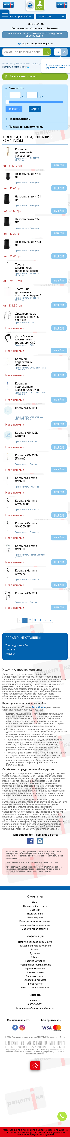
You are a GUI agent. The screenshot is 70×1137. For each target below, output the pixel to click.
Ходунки (10, 653)
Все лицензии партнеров (35, 1053)
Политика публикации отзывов (35, 925)
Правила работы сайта (35, 906)
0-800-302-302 (35, 24)
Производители (35, 983)
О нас (35, 902)
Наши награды (35, 917)
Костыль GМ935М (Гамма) (27, 457)
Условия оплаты (35, 972)
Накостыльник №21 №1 (28, 198)
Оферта (35, 957)
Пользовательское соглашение (35, 945)
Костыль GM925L (26, 408)
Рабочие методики (35, 961)
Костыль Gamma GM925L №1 (26, 502)
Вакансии (35, 910)
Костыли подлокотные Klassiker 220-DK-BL (27, 386)
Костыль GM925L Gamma (26, 434)
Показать (14, 108)
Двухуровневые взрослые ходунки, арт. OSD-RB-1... (27, 317)
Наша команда (35, 913)
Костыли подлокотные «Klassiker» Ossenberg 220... (25, 363)
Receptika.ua (38, 707)
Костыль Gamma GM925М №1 (26, 525)
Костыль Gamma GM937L (26, 572)
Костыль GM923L (26, 593)
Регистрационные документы (35, 921)
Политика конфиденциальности (35, 942)
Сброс (35, 108)
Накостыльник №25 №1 (28, 220)
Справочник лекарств (35, 980)
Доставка (35, 953)
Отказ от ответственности (35, 987)
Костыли (10, 649)
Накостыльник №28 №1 (28, 243)
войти (39, 8)
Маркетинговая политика (35, 929)
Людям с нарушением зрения (35, 43)
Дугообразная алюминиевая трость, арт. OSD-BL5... (26, 341)
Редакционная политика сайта (35, 964)
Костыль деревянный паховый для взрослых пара (25, 154)
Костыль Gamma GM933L (26, 547)
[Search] (47, 51)
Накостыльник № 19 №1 (28, 175)
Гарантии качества (35, 968)
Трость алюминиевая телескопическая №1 (26, 269)
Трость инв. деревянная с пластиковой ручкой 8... (28, 293)
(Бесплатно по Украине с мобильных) (35, 28)
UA (64, 52)
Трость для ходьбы (17, 645)
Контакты (35, 1000)
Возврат (35, 949)
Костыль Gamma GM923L (26, 479)
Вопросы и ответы (35, 976)
